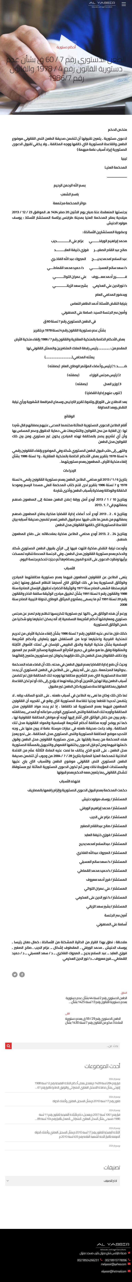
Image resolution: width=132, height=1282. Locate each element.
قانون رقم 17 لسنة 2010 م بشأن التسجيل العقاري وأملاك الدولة (86, 1080)
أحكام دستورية (66, 47)
